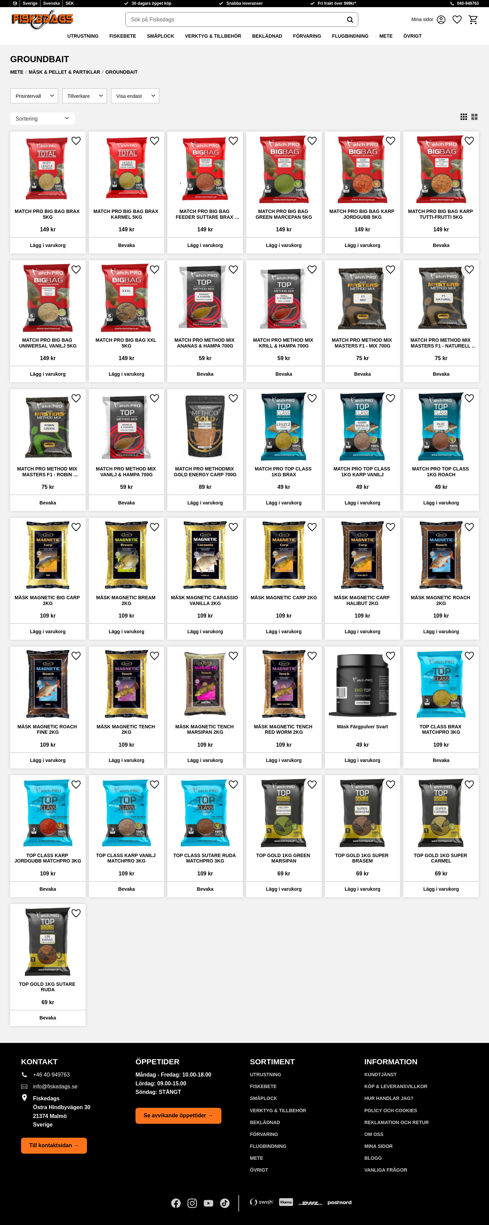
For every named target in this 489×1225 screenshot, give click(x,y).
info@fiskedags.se (55, 1086)
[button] (457, 19)
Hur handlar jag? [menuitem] (389, 1098)
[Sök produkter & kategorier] (234, 20)
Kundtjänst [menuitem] (380, 1074)
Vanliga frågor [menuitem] (385, 1170)
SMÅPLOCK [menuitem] (160, 36)
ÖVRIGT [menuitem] (412, 36)
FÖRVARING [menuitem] (307, 36)
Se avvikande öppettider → (178, 1115)
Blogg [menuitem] (373, 1158)
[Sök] (350, 20)
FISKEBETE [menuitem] (122, 36)
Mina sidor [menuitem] (378, 1146)
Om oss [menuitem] (373, 1134)
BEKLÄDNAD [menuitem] (267, 36)
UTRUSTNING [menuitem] (82, 36)
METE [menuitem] (386, 36)
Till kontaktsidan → (54, 1145)
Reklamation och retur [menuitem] (396, 1122)
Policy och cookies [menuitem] (390, 1110)
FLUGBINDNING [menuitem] (350, 36)
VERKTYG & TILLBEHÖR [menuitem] (213, 36)
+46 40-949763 (51, 1075)
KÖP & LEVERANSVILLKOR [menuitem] (396, 1086)
